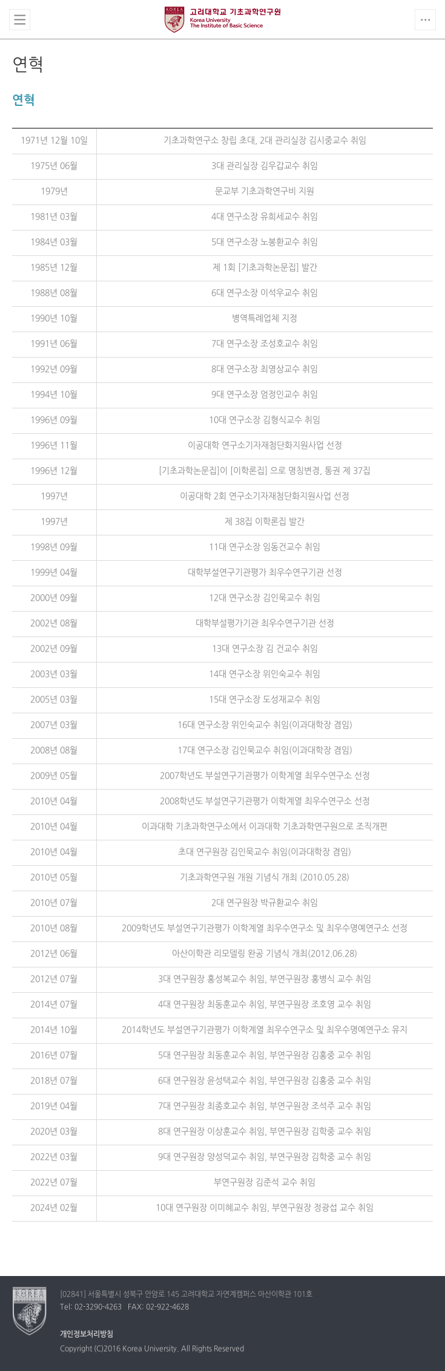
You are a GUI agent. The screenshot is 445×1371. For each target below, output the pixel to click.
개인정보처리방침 (86, 1334)
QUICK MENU (425, 19)
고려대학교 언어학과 (222, 20)
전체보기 (19, 19)
